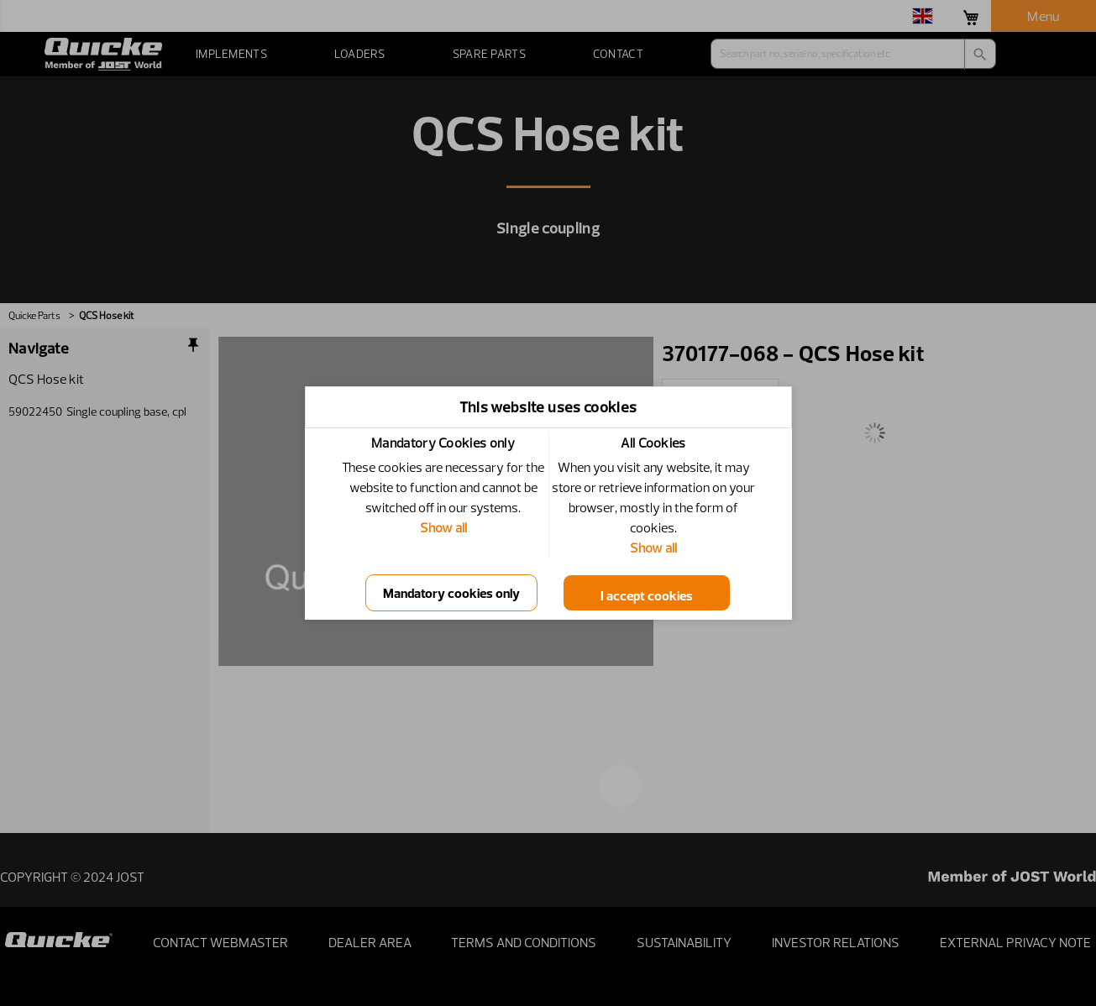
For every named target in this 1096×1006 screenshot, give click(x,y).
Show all (443, 527)
